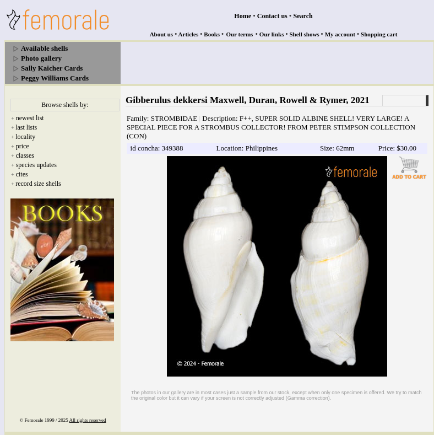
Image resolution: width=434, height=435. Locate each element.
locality (25, 137)
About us (161, 34)
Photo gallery (41, 58)
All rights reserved (87, 420)
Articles (188, 34)
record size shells (38, 183)
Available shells (44, 48)
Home (242, 16)
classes (25, 155)
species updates (36, 165)
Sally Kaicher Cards (52, 68)
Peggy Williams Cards (55, 78)
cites (22, 174)
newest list (30, 118)
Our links (271, 34)
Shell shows (304, 34)
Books (212, 34)
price (22, 146)
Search (303, 16)
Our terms (239, 34)
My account (340, 34)
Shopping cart (379, 34)
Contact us (272, 16)
